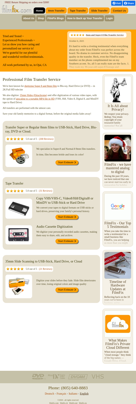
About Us (28, 18)
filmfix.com (53, 403)
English (84, 393)
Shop (41, 18)
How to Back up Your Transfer (85, 18)
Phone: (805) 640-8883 (68, 388)
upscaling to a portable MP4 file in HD (35, 98)
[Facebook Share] (129, 3)
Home (39, 10)
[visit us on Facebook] (116, 3)
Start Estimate (67, 162)
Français (61, 393)
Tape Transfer (78, 10)
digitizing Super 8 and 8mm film (40, 86)
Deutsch (49, 393)
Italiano (73, 393)
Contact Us (119, 10)
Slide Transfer (99, 10)
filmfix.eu (83, 403)
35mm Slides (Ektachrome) (33, 95)
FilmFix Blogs (55, 18)
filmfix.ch (64, 403)
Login (109, 18)
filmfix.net (73, 403)
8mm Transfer (56, 10)
